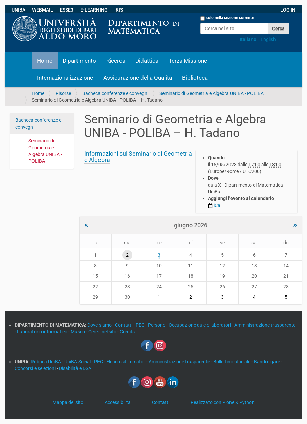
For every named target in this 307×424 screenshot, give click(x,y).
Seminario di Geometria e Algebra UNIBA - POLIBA (211, 93)
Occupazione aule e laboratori (200, 325)
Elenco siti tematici (126, 361)
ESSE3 (66, 10)
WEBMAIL (42, 10)
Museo (78, 331)
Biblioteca (195, 77)
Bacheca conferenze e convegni (115, 93)
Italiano (248, 39)
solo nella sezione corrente (230, 17)
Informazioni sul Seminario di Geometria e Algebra (138, 157)
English (268, 39)
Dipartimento (79, 60)
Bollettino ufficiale (232, 361)
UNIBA (18, 10)
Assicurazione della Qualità (137, 77)
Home (44, 60)
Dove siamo (100, 325)
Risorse (63, 93)
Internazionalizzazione (65, 77)
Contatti (124, 325)
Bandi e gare (267, 361)
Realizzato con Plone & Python (223, 402)
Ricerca (115, 60)
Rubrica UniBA (46, 361)
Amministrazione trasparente (264, 325)
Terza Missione (188, 60)
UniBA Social (77, 361)
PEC (141, 325)
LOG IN (287, 10)
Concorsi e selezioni (36, 368)
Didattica (146, 60)
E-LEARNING (94, 10)
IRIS (118, 10)
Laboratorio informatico (42, 331)
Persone (157, 325)
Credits (127, 331)
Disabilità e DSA (75, 368)
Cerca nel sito (102, 331)
